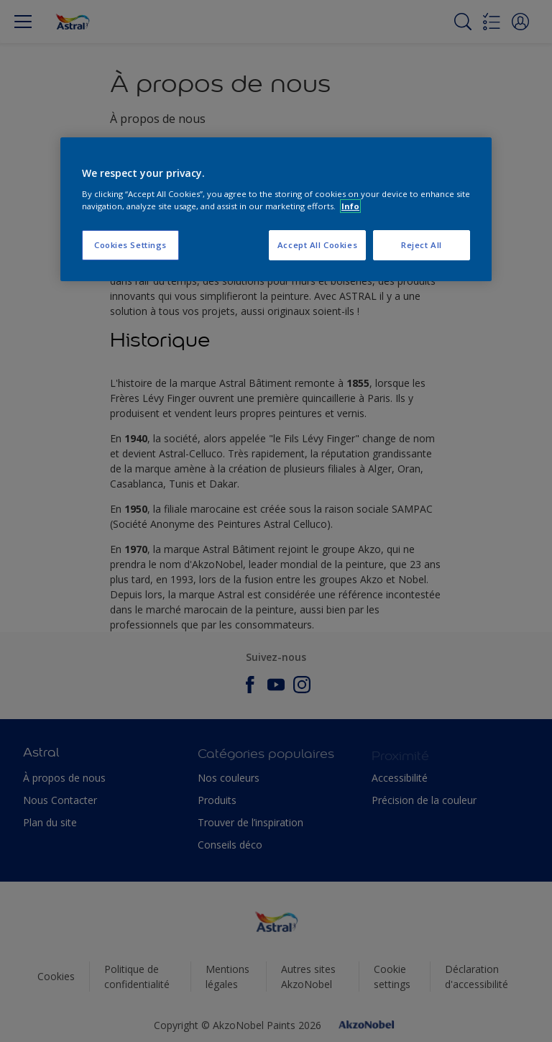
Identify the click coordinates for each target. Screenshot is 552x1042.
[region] (276, 209)
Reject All (421, 244)
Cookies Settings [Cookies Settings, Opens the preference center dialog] (130, 244)
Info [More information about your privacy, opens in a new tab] (350, 206)
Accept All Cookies (317, 244)
